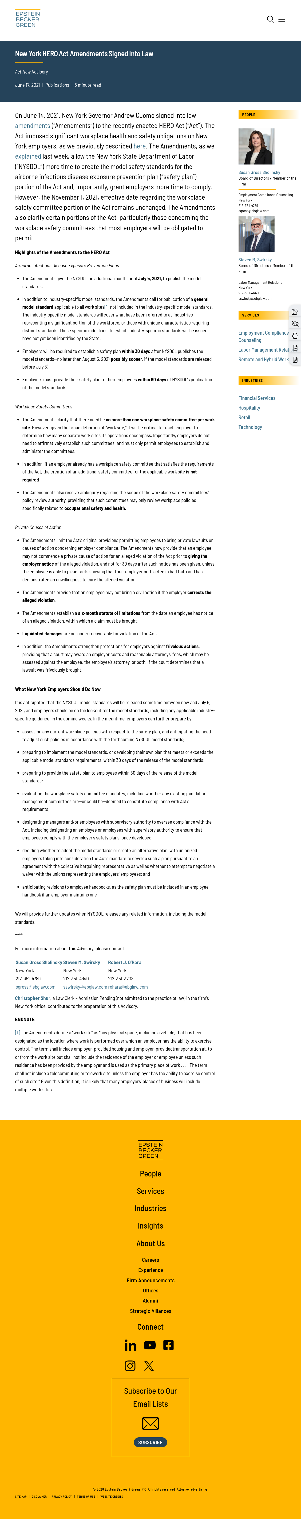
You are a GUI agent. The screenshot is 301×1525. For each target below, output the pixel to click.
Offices (150, 1295)
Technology (250, 433)
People (150, 1179)
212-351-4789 (248, 211)
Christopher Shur (32, 1003)
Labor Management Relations (260, 288)
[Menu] (281, 21)
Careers (150, 1265)
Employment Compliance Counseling (265, 200)
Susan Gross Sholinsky (39, 968)
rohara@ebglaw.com (128, 992)
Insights (150, 1231)
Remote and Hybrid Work (263, 365)
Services (150, 1196)
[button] (295, 311)
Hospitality (249, 413)
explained (28, 161)
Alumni (150, 1306)
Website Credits (111, 1502)
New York (245, 205)
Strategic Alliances (150, 1316)
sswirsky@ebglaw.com (85, 992)
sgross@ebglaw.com (35, 992)
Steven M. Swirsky (81, 968)
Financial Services (257, 403)
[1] (106, 312)
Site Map (21, 1502)
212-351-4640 (248, 298)
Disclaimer (39, 1502)
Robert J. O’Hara (125, 968)
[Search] (270, 19)
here (140, 151)
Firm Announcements (150, 1285)
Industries (150, 1214)
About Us (150, 1249)
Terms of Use (86, 1502)
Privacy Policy (62, 1502)
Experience (150, 1275)
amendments (32, 131)
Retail (244, 423)
